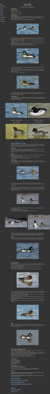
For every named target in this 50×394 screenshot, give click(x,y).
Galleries (2, 13)
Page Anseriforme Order (15, 389)
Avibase (12, 378)
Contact (1, 19)
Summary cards (14, 391)
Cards (1, 7)
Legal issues (2, 21)
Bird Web (13, 382)
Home (1, 4)
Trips (1, 11)
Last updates (2, 17)
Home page (13, 387)
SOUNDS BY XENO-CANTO (20, 143)
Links (1, 15)
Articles (1, 9)
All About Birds (14, 380)
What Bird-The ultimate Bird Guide (18, 384)
